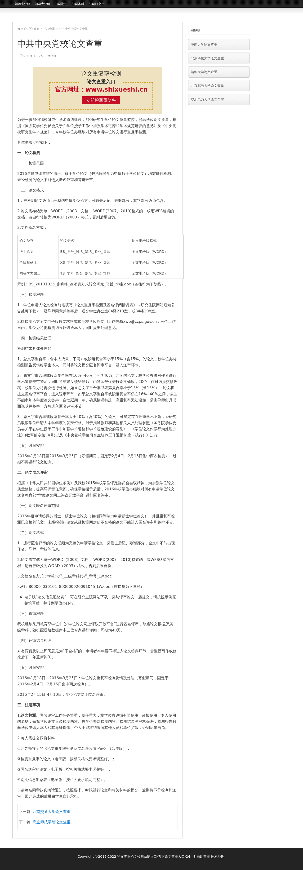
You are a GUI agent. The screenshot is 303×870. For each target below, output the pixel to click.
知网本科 (78, 4)
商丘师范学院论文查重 (52, 822)
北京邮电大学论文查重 (207, 86)
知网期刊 (61, 4)
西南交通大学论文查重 (52, 811)
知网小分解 (22, 4)
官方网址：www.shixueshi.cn (101, 89)
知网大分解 (42, 4)
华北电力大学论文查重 (207, 99)
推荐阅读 (195, 30)
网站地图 (217, 856)
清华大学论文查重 (204, 72)
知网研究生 (96, 4)
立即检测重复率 (101, 100)
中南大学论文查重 (204, 44)
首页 (36, 28)
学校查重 (49, 28)
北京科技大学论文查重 (207, 58)
